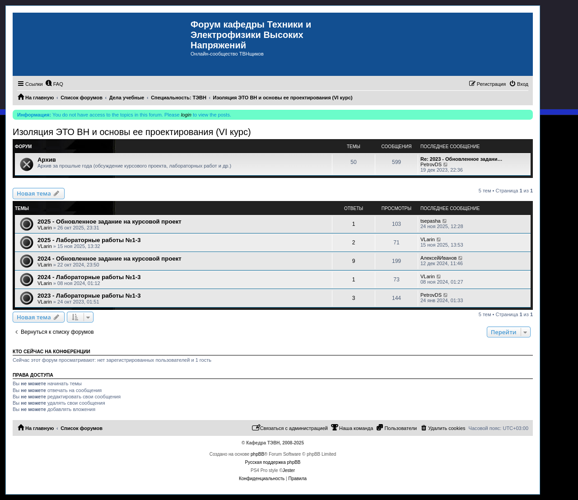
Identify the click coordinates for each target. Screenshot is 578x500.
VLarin (44, 227)
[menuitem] (54, 84)
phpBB (257, 454)
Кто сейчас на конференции (51, 351)
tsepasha (430, 221)
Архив (46, 159)
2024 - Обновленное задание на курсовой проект (109, 258)
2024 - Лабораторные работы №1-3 (89, 277)
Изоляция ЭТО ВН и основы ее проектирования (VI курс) (132, 132)
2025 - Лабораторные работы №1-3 (89, 240)
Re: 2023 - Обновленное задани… (461, 159)
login (186, 114)
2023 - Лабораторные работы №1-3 (89, 295)
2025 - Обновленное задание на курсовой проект (109, 221)
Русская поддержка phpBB (272, 462)
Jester (289, 470)
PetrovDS (431, 164)
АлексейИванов (438, 258)
